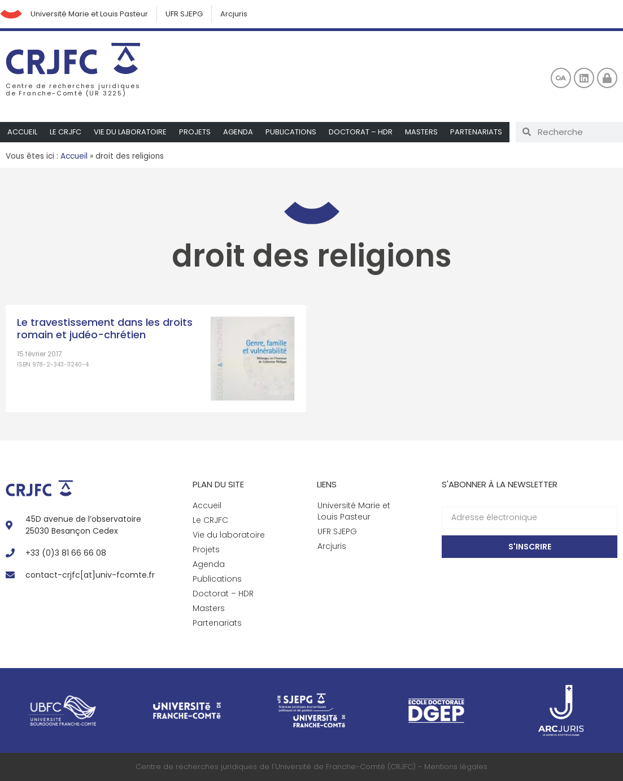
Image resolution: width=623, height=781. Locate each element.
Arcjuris (234, 13)
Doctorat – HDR (361, 131)
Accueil (22, 131)
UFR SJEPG (184, 13)
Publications (290, 131)
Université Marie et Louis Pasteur (90, 13)
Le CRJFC (65, 131)
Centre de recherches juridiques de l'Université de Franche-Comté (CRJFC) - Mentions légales (311, 766)
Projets (195, 131)
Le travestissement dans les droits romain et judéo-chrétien (105, 328)
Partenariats (476, 131)
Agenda (238, 131)
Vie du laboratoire (130, 131)
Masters (421, 131)
